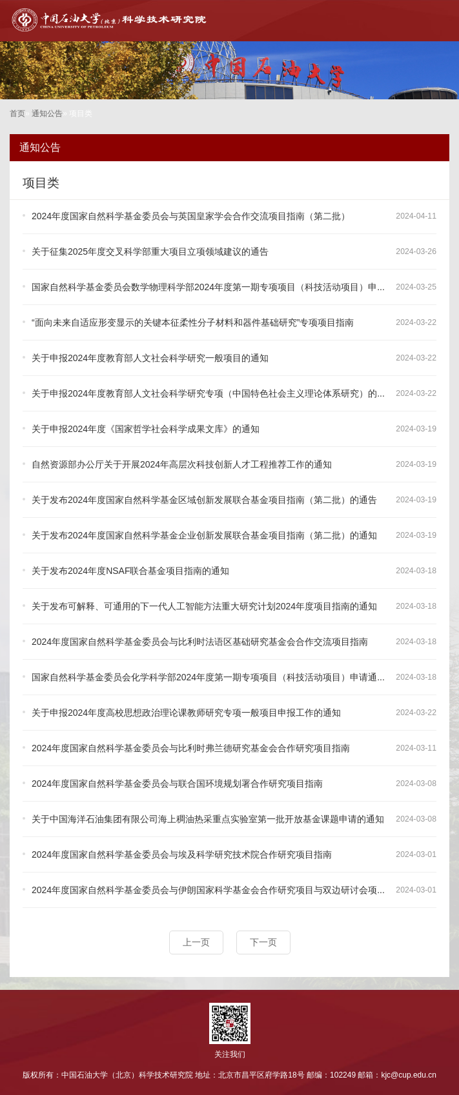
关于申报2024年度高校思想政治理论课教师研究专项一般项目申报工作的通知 (186, 712)
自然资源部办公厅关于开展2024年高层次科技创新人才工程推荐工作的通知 (182, 464)
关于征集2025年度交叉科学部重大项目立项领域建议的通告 (150, 251)
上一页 (196, 942)
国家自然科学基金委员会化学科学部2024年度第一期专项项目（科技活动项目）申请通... (208, 677)
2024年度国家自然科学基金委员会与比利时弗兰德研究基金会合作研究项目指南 (191, 748)
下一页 (263, 942)
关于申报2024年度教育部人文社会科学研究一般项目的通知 (150, 358)
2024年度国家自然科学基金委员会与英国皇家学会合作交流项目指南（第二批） (191, 216)
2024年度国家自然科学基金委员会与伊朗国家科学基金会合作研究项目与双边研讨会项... (208, 890)
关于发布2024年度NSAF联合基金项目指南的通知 (130, 571)
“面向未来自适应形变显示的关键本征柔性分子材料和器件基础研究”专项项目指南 (193, 322)
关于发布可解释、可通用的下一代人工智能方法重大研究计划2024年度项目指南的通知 (204, 606)
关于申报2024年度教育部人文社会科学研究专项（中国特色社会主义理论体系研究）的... (208, 393)
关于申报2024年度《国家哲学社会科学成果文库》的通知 (146, 429)
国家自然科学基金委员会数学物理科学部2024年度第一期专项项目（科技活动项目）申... (208, 287)
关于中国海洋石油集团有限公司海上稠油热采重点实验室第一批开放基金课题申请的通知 (208, 819)
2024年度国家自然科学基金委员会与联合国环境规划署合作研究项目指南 (177, 783)
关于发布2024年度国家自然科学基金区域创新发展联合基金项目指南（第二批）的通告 (204, 500)
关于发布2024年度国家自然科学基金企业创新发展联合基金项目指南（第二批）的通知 (204, 535)
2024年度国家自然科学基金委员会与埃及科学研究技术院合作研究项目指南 (182, 854)
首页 (17, 113)
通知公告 (47, 113)
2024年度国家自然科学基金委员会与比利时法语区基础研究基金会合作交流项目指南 (200, 641)
